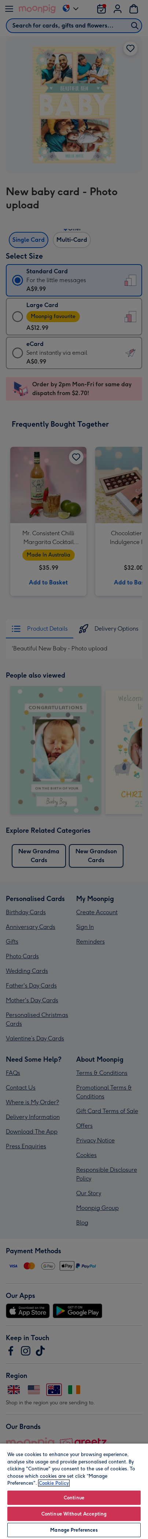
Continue (74, 1497)
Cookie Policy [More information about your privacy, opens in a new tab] (54, 1483)
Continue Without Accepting (74, 1514)
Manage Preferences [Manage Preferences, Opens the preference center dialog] (73, 1530)
